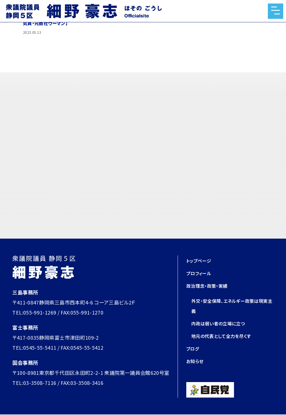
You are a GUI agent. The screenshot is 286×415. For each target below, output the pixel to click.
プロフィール (200, 273)
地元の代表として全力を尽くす (225, 335)
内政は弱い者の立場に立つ (221, 323)
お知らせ (195, 360)
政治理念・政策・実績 (209, 285)
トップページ (200, 260)
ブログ (193, 348)
